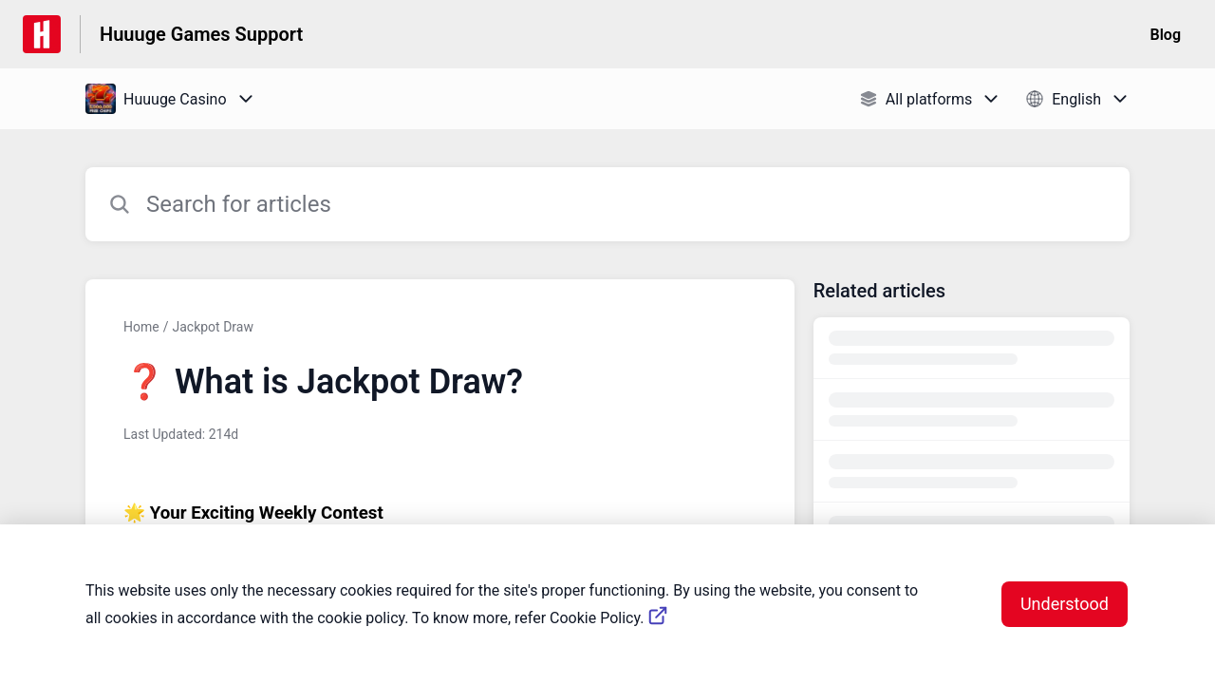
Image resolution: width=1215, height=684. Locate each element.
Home (141, 326)
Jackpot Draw (212, 326)
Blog (1165, 35)
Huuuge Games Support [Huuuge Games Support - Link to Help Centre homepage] (201, 34)
